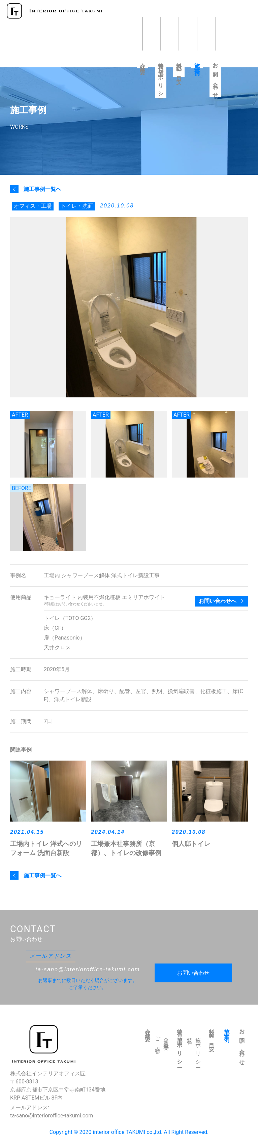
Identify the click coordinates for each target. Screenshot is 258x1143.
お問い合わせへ (217, 601)
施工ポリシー (198, 1050)
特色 (190, 1036)
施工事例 (197, 63)
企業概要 (166, 1038)
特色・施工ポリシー (161, 78)
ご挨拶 (158, 1040)
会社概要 (142, 63)
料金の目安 (179, 68)
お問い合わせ (215, 78)
